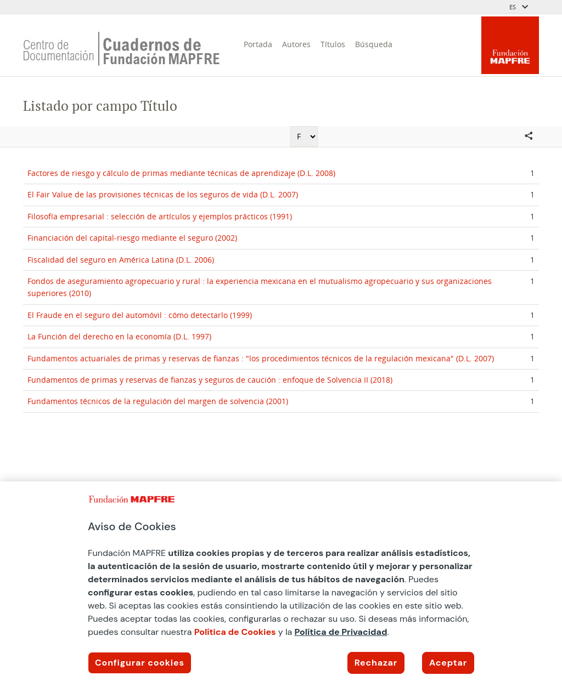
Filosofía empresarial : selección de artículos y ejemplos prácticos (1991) (159, 216)
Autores (296, 44)
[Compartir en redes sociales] (528, 136)
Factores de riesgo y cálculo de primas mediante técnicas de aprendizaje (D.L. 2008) (181, 173)
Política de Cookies (235, 632)
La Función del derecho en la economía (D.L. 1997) (119, 336)
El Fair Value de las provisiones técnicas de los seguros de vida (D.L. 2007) (162, 194)
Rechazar (376, 662)
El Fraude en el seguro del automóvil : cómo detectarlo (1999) (139, 315)
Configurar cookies (139, 662)
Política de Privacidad (341, 632)
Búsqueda (373, 44)
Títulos (333, 44)
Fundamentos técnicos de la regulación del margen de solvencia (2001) (157, 401)
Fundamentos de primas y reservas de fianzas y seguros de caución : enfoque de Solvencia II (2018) (209, 379)
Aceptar (448, 662)
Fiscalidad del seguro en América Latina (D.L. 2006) (120, 259)
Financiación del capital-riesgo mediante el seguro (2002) (132, 237)
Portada (258, 44)
